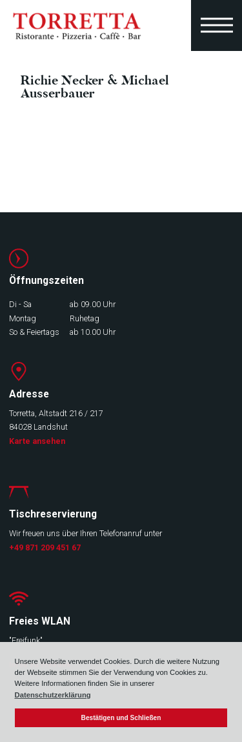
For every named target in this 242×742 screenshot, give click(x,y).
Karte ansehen (37, 441)
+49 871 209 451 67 (45, 547)
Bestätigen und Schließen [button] (121, 717)
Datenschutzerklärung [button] (53, 695)
